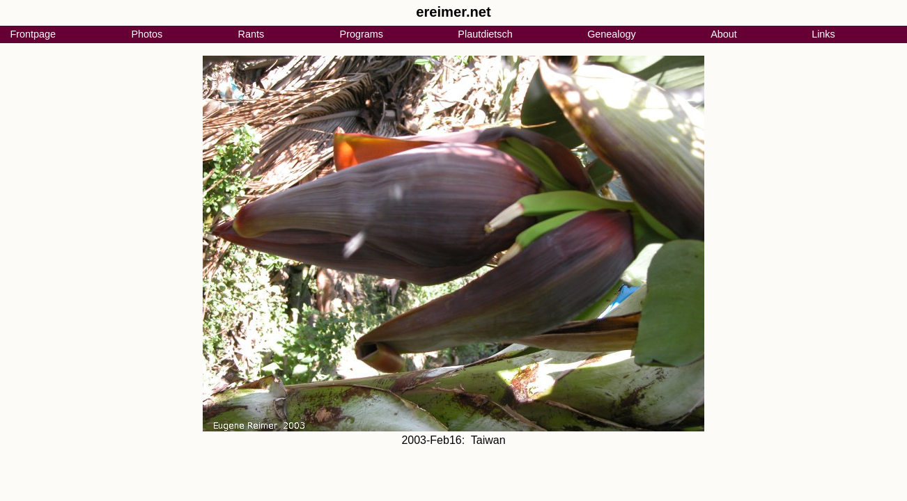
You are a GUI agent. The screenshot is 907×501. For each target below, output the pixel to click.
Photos (146, 34)
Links (823, 34)
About (724, 34)
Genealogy (611, 34)
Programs (361, 34)
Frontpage (33, 34)
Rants (251, 34)
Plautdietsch (485, 34)
